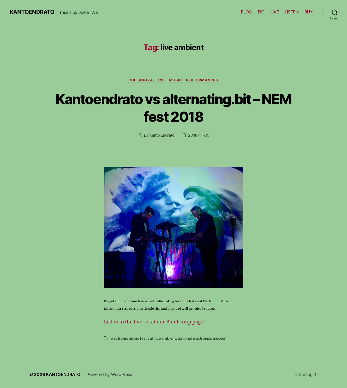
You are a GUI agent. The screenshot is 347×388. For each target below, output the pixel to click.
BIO (261, 11)
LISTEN (291, 11)
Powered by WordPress (110, 374)
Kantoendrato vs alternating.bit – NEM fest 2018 (173, 108)
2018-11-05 (198, 135)
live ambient (166, 338)
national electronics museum (204, 338)
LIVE (274, 11)
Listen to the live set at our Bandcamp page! (156, 322)
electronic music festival (132, 338)
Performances (203, 80)
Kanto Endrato (162, 135)
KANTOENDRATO (32, 12)
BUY (308, 11)
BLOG (246, 11)
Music (175, 80)
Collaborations (146, 80)
